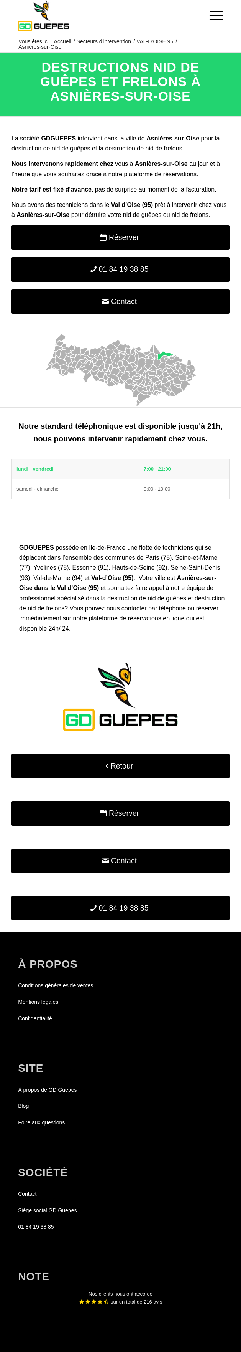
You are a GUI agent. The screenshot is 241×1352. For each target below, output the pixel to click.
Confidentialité (35, 1018)
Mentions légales (38, 1002)
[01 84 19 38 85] (120, 269)
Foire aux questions (41, 1122)
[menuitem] (212, 15)
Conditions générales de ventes (55, 985)
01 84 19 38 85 (36, 1227)
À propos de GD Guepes (47, 1090)
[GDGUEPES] (100, 15)
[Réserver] (120, 237)
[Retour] (120, 766)
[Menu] (212, 15)
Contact (27, 1194)
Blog (23, 1106)
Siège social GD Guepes (47, 1210)
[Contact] (120, 301)
